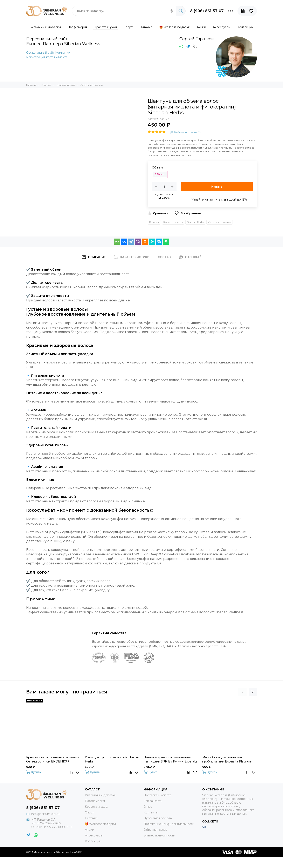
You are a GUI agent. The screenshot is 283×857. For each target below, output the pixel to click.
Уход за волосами (219, 222)
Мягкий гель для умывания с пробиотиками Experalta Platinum (227, 759)
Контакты (151, 812)
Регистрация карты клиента (47, 57)
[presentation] (242, 692)
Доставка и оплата (157, 795)
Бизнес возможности (159, 835)
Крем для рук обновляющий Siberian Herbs (112, 759)
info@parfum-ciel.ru (45, 814)
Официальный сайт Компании (48, 52)
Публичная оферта (158, 818)
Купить (216, 186)
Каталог (154, 222)
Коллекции (93, 841)
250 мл (159, 174)
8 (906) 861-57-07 (207, 11)
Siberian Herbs (195, 222)
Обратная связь (155, 830)
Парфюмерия (95, 801)
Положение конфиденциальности (169, 824)
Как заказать (153, 801)
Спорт (89, 812)
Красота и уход (173, 222)
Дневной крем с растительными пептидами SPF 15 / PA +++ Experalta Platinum (171, 759)
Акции (89, 830)
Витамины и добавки (100, 795)
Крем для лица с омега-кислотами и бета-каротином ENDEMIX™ (52, 759)
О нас (148, 807)
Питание (91, 818)
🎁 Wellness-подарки (100, 824)
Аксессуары (94, 835)
